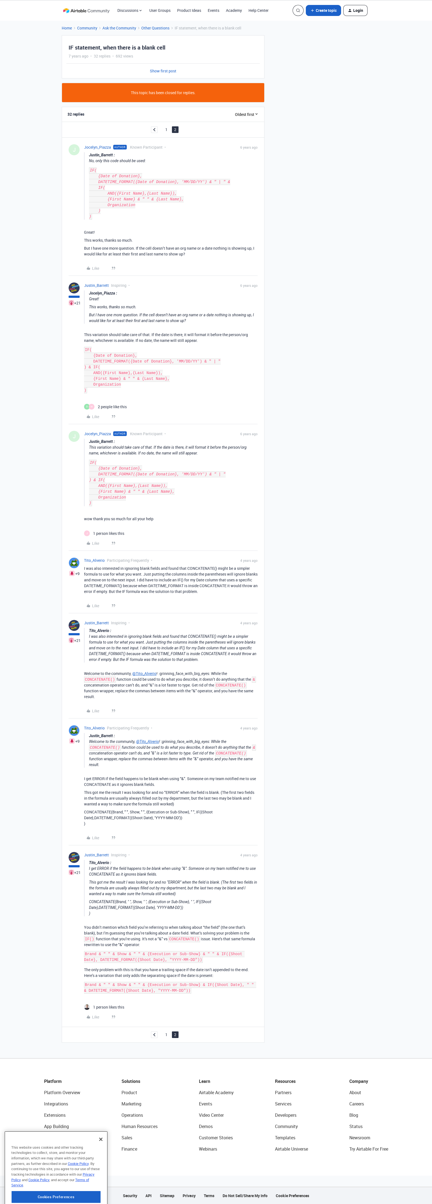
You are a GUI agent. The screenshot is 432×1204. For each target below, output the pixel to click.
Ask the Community (119, 28)
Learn (204, 1081)
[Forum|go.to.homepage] (86, 10)
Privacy (189, 1195)
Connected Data (60, 1149)
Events (213, 10)
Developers (285, 1115)
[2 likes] (105, 407)
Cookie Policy (78, 1185)
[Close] (101, 1161)
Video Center (211, 1115)
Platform (53, 1081)
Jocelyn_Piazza (97, 147)
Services (283, 1104)
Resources (285, 1081)
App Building (56, 1126)
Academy (234, 10)
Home (67, 28)
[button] (323, 10)
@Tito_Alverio (144, 673)
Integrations (56, 1104)
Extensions (55, 1115)
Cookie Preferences (292, 1195)
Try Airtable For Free (368, 1149)
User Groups (160, 10)
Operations (132, 1115)
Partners (283, 1092)
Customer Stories (216, 1138)
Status (356, 1126)
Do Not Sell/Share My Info (245, 1195)
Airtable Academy (216, 1092)
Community (87, 28)
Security (130, 1195)
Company (358, 1081)
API (148, 1195)
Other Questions (155, 28)
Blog (353, 1115)
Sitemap (167, 1195)
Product (129, 1092)
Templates (285, 1138)
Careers (356, 1104)
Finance (129, 1149)
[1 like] (104, 533)
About (355, 1092)
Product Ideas (189, 10)
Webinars (208, 1149)
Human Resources (139, 1126)
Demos (206, 1126)
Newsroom (359, 1138)
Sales (126, 1138)
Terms (209, 1195)
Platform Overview (62, 1092)
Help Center (259, 10)
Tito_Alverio (94, 560)
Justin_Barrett (96, 285)
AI (46, 1138)
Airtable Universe (291, 1149)
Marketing (131, 1104)
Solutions (130, 1081)
